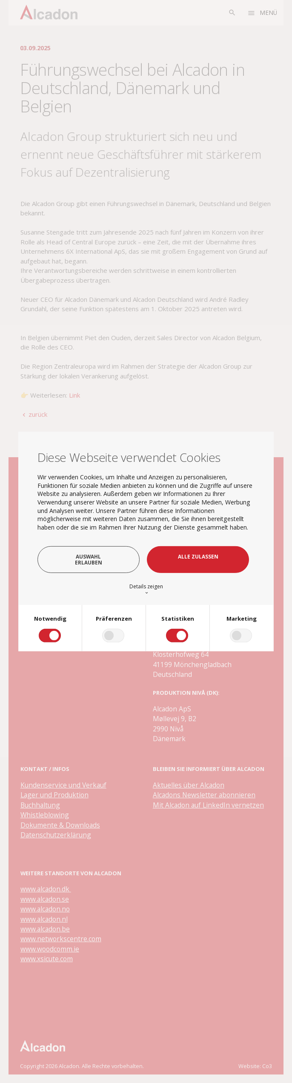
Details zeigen (146, 589)
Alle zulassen (198, 556)
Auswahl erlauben (88, 559)
